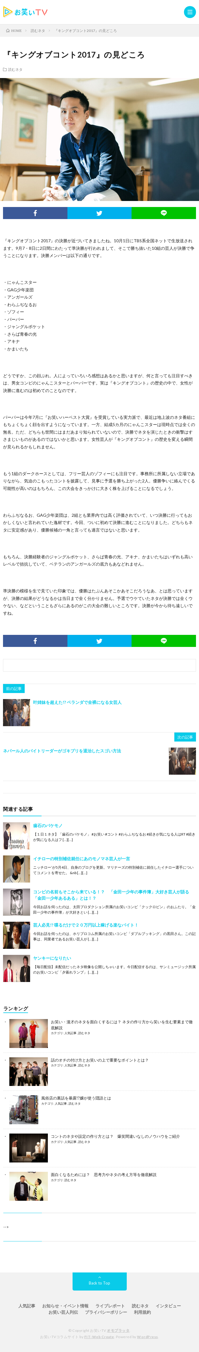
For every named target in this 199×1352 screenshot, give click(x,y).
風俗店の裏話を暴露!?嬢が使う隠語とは (76, 1098)
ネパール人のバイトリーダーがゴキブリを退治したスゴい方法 (62, 750)
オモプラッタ (118, 1330)
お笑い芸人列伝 (63, 1312)
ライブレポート (110, 1305)
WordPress (147, 1337)
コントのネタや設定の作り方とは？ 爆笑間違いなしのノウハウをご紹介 (115, 1136)
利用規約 (142, 1312)
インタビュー (168, 1305)
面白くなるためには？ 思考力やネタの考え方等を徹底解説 (104, 1174)
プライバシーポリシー (106, 1312)
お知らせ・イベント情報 (65, 1305)
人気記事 (70, 1033)
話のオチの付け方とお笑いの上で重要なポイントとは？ (100, 1060)
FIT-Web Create (99, 1337)
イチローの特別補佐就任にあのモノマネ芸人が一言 (81, 858)
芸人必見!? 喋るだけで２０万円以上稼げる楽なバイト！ (85, 924)
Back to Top (99, 1283)
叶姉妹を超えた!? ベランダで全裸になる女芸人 (77, 702)
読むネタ (15, 69)
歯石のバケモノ (48, 825)
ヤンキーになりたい (52, 958)
